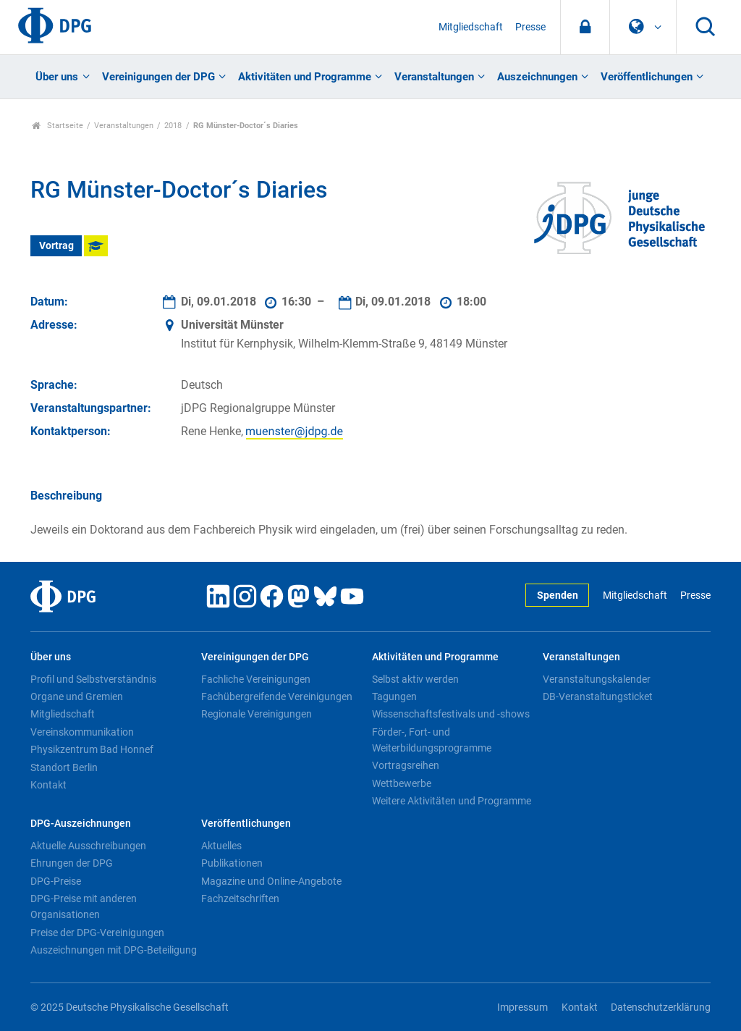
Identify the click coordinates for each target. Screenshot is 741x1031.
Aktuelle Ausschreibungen (88, 845)
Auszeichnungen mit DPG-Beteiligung (113, 950)
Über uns (56, 76)
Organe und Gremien (76, 696)
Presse (530, 27)
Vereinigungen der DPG (158, 76)
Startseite (57, 125)
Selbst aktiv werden (415, 679)
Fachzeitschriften (240, 898)
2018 (173, 125)
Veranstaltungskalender (597, 679)
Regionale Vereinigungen (256, 714)
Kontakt (48, 785)
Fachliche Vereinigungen (255, 679)
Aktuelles (221, 845)
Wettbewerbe (401, 783)
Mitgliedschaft (471, 27)
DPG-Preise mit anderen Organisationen (83, 906)
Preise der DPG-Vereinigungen (97, 932)
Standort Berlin (64, 767)
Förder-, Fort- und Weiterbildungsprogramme (431, 740)
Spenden (557, 595)
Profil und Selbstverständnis (93, 679)
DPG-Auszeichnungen (80, 823)
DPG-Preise (55, 881)
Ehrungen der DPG (71, 863)
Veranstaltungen (434, 76)
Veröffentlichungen (647, 76)
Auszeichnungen (537, 76)
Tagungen (394, 696)
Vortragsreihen (405, 765)
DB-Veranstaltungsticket (598, 696)
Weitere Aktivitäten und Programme (451, 801)
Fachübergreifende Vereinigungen (276, 696)
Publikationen (232, 863)
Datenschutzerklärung (661, 1007)
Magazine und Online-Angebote (271, 881)
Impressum (522, 1007)
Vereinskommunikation (82, 732)
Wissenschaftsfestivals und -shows (451, 714)
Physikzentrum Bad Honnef (91, 749)
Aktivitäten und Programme (304, 76)
